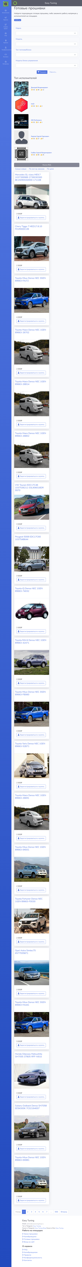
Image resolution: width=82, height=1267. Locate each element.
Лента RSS (46, 165)
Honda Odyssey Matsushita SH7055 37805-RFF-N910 (28, 1055)
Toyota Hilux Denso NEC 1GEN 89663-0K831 (30, 848)
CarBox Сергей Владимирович (41, 153)
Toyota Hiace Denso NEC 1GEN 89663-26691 (30, 796)
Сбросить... (53, 72)
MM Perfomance (36, 120)
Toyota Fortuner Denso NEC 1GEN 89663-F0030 (29, 900)
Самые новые (20, 169)
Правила (27, 1255)
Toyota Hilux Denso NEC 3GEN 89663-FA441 (30, 1003)
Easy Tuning (51, 3)
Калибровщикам (30, 1252)
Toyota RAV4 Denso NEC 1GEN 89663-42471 (30, 641)
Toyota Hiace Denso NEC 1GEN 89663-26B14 (30, 383)
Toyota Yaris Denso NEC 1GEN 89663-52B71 (30, 745)
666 (56, 1212)
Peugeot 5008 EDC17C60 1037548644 (28, 538)
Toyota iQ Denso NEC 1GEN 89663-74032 (29, 590)
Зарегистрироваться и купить (31, 217)
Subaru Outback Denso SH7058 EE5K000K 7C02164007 (31, 1107)
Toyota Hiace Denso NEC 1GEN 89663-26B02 (30, 434)
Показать (42, 72)
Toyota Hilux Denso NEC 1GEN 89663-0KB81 (30, 1159)
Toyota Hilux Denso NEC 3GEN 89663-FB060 (30, 693)
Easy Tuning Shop (40, 1228)
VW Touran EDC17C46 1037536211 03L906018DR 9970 (29, 487)
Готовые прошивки (31, 1239)
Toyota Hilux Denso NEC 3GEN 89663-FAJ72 (30, 279)
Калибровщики (30, 1236)
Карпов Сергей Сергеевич (40, 136)
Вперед (64, 1212)
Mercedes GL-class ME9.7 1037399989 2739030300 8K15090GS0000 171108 (28, 177)
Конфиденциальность (33, 1257)
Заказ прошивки (31, 1234)
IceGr (33, 104)
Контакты (28, 1260)
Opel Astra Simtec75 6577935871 (25, 952)
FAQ (25, 1249)
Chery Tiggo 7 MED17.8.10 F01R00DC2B (28, 228)
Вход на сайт (29, 1242)
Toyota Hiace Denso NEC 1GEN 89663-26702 (30, 331)
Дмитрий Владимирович (39, 88)
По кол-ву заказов (36, 169)
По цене (50, 169)
